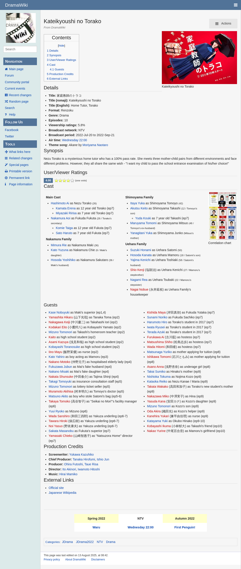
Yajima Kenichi (140, 260)
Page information (21, 184)
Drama (110, 542)
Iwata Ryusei (156, 327)
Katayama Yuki (157, 421)
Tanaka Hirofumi (84, 459)
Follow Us (14, 122)
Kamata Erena (66, 208)
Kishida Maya (156, 312)
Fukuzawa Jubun (60, 366)
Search (10, 108)
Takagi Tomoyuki (60, 381)
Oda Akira (154, 411)
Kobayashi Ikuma (159, 426)
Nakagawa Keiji (59, 322)
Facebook (11, 130)
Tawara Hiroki (58, 421)
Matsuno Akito (58, 396)
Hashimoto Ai (60, 203)
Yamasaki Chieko (61, 436)
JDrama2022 (85, 542)
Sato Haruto (64, 233)
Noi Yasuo (56, 426)
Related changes (20, 158)
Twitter (9, 136)
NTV (100, 542)
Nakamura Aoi (60, 218)
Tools (10, 144)
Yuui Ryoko (56, 411)
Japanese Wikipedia (62, 492)
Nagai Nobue (139, 289)
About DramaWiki (75, 559)
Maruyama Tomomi (143, 223)
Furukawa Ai (155, 337)
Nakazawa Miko (158, 396)
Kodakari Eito (58, 327)
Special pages (19, 165)
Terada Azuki (156, 332)
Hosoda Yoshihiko (63, 260)
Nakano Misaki (59, 371)
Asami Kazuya (58, 342)
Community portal (17, 82)
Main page (16, 69)
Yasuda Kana (156, 401)
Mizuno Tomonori (60, 332)
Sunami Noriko (157, 317)
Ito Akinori (69, 469)
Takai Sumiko (156, 371)
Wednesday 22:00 (74, 140)
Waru (96, 527)
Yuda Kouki (143, 218)
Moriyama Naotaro (95, 145)
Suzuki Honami (140, 250)
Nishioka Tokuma (158, 376)
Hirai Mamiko (68, 474)
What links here (19, 152)
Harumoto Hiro (157, 322)
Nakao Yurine (156, 431)
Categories (52, 542)
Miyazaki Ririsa (66, 213)
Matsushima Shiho (159, 342)
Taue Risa (91, 464)
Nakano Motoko (59, 362)
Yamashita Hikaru (61, 317)
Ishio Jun (103, 459)
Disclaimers (98, 559)
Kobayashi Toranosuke (64, 347)
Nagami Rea (138, 280)
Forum (9, 75)
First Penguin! (184, 527)
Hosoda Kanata (141, 255)
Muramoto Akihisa (61, 391)
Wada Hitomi (156, 347)
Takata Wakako (157, 386)
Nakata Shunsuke (61, 376)
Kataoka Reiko (157, 381)
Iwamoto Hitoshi (89, 469)
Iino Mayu (55, 352)
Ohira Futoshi (73, 464)
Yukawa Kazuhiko (81, 454)
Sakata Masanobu (61, 431)
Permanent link (19, 178)
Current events (15, 88)
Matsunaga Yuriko (159, 352)
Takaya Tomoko (59, 401)
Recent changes (20, 95)
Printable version (20, 171)
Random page (19, 101)
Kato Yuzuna (59, 250)
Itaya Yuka (137, 203)
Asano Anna (155, 366)
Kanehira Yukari (158, 416)
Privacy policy (52, 559)
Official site (56, 488)
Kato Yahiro (57, 357)
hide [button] (61, 45)
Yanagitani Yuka (141, 233)
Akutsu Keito (139, 208)
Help (12, 114)
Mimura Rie (59, 245)
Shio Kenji (137, 270)
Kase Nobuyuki (59, 312)
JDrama (67, 542)
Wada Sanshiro (59, 416)
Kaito (52, 337)
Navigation (13, 61)
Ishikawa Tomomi (159, 357)
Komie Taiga (64, 228)
